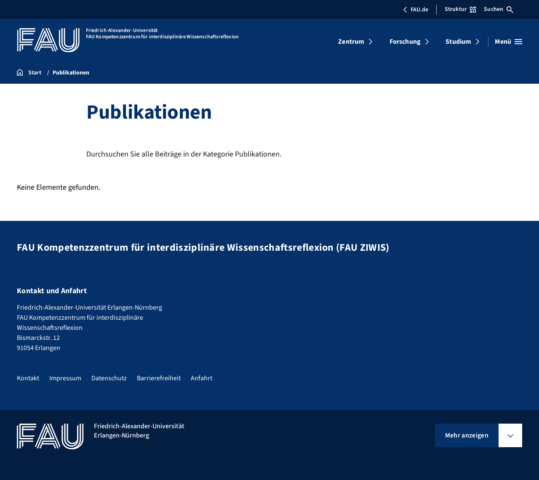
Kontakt (28, 378)
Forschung (405, 41)
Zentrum (351, 41)
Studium (458, 41)
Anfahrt (201, 378)
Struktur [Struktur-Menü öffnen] (460, 9)
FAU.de (416, 9)
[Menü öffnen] (508, 41)
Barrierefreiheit (159, 378)
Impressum (65, 378)
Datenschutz (109, 378)
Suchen (498, 9)
